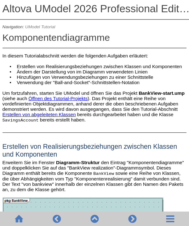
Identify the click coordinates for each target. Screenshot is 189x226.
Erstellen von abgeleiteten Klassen (39, 114)
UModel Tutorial (40, 26)
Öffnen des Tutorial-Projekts (58, 98)
